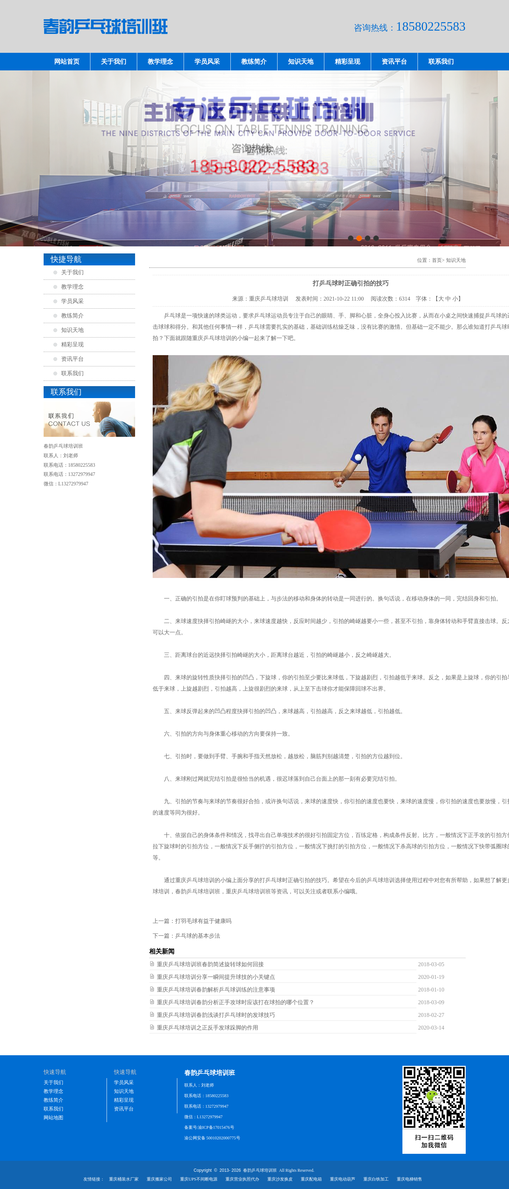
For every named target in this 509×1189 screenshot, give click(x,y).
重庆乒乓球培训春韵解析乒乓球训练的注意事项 (216, 990)
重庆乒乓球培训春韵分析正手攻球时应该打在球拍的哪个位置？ (235, 1002)
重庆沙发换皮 (280, 1179)
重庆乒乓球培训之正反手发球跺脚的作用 (207, 1028)
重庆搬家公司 (159, 1179)
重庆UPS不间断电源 (198, 1179)
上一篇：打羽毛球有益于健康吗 (192, 921)
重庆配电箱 (311, 1179)
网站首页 (66, 61)
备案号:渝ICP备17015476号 (209, 1127)
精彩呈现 (347, 61)
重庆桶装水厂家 (124, 1179)
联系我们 (441, 61)
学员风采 (207, 61)
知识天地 (300, 61)
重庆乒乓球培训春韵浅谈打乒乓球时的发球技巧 (216, 1015)
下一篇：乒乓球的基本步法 (186, 936)
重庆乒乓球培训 (211, 338)
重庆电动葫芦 (342, 1179)
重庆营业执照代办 (242, 1179)
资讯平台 (394, 61)
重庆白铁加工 (376, 1179)
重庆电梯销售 (409, 1179)
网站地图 (53, 1117)
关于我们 (113, 61)
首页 (437, 260)
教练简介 (254, 61)
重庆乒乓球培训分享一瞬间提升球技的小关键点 (216, 977)
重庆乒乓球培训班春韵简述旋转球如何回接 (210, 964)
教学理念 (160, 61)
